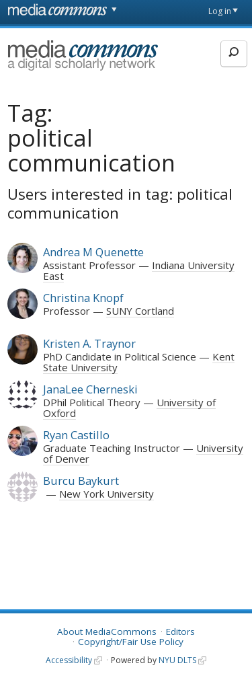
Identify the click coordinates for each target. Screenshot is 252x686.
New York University (106, 493)
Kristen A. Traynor (89, 343)
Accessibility (69, 660)
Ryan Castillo (76, 435)
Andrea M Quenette (93, 252)
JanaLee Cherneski (90, 389)
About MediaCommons (107, 631)
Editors (180, 631)
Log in (219, 11)
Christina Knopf (83, 297)
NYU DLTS (177, 660)
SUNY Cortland (140, 310)
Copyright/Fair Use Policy (130, 642)
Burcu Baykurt (81, 480)
